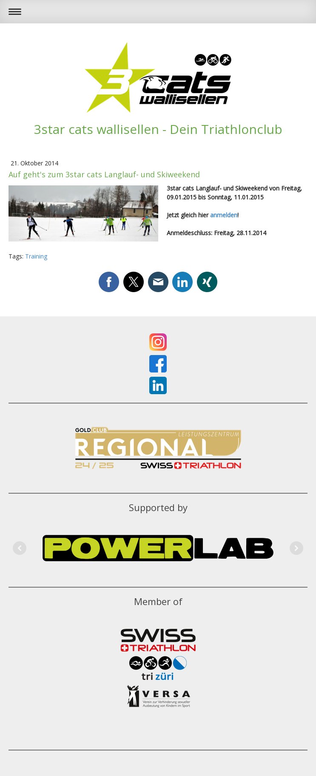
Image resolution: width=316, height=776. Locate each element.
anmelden (223, 215)
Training (36, 256)
